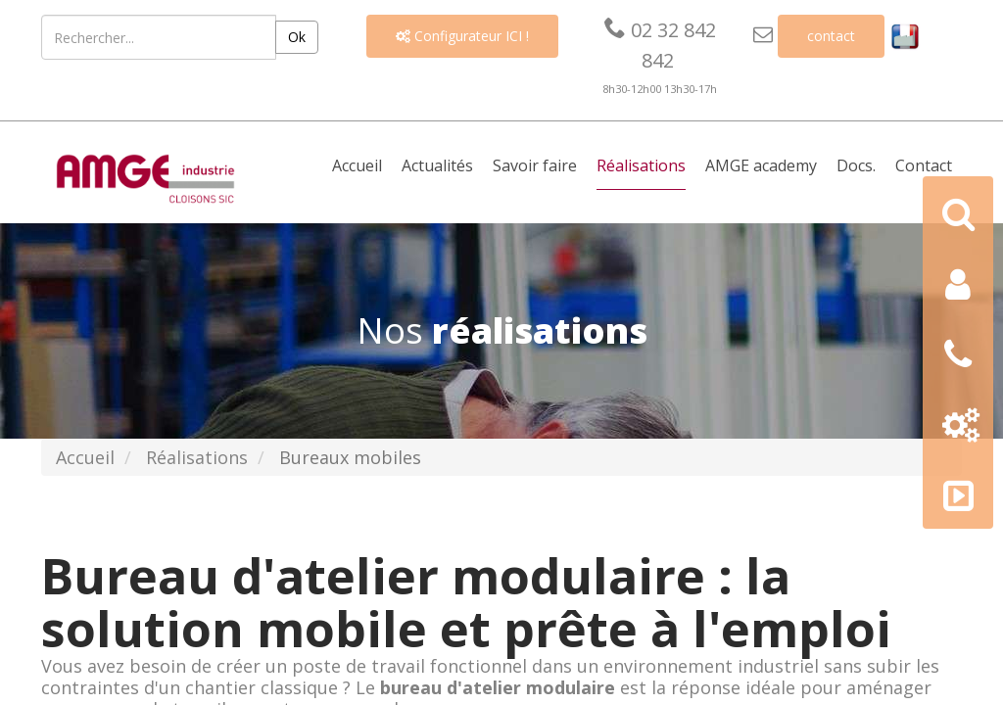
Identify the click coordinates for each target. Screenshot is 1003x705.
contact (831, 35)
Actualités (437, 165)
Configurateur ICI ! (462, 35)
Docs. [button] (856, 165)
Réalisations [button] (641, 165)
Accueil (357, 165)
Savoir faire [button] (535, 165)
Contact (923, 165)
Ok (297, 36)
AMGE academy (761, 165)
